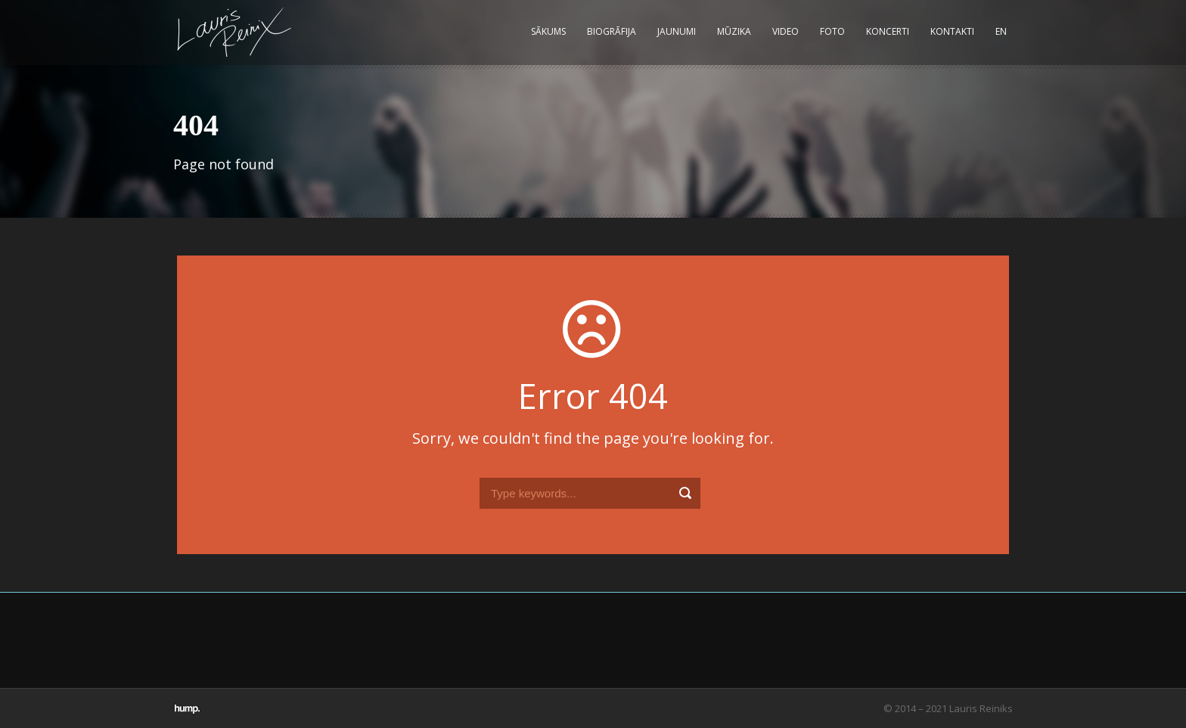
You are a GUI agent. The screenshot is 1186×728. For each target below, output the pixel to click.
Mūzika (734, 31)
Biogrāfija (611, 31)
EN (1001, 31)
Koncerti (887, 31)
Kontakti (952, 31)
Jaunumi (676, 31)
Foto (832, 31)
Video (785, 31)
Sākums (548, 31)
